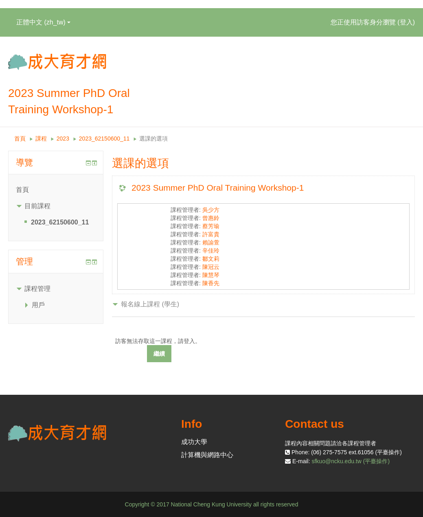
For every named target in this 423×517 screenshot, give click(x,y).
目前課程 (37, 205)
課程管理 (37, 288)
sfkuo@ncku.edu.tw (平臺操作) (350, 461)
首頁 (20, 138)
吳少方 (210, 210)
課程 (41, 138)
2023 (63, 138)
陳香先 (210, 283)
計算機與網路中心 (207, 454)
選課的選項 (153, 138)
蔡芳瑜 (210, 226)
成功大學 (194, 441)
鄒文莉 (210, 258)
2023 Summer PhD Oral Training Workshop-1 (218, 187)
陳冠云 (210, 267)
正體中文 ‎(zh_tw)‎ (43, 22)
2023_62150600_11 (104, 138)
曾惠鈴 (210, 218)
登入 (406, 22)
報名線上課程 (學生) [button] (150, 304)
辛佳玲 (210, 250)
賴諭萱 (210, 242)
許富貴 (210, 234)
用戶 (38, 304)
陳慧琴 (210, 275)
